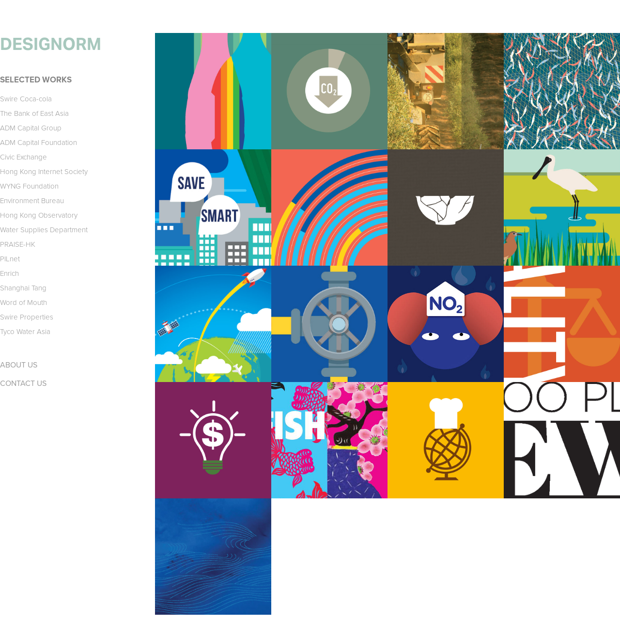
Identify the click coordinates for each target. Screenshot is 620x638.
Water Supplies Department (44, 229)
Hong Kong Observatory (39, 215)
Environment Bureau (32, 200)
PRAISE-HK (17, 244)
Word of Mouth (23, 302)
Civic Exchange (23, 157)
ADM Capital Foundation (38, 142)
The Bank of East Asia (34, 113)
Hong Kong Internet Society (44, 171)
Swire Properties (26, 317)
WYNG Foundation (29, 186)
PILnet (10, 259)
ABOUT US (18, 364)
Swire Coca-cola (26, 99)
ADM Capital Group (31, 128)
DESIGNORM (50, 44)
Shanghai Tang (23, 288)
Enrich (9, 273)
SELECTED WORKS (36, 79)
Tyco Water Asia (25, 331)
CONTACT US (23, 383)
